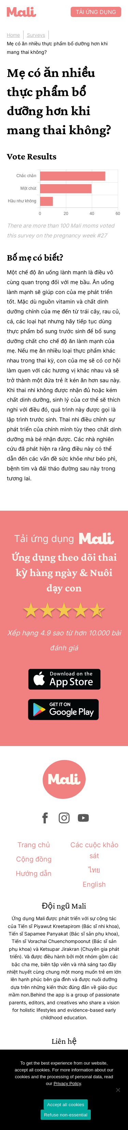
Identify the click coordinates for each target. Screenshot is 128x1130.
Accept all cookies (65, 1104)
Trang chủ (33, 845)
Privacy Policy (67, 1083)
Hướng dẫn (34, 873)
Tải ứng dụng (96, 12)
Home (13, 35)
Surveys (36, 35)
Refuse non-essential (65, 1114)
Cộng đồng (34, 859)
